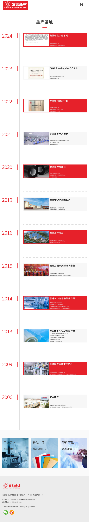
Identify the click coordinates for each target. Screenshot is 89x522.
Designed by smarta (27, 507)
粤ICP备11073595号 (35, 495)
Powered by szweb (11, 507)
